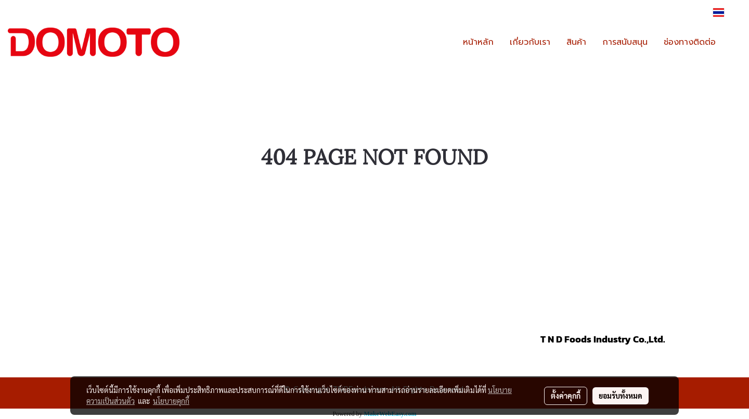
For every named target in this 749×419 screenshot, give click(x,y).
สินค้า (576, 42)
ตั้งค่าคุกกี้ (565, 395)
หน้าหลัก (478, 42)
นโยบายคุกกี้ (171, 400)
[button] (733, 42)
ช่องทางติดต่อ (690, 42)
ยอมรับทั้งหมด (620, 395)
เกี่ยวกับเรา (530, 42)
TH (725, 12)
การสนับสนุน (625, 42)
